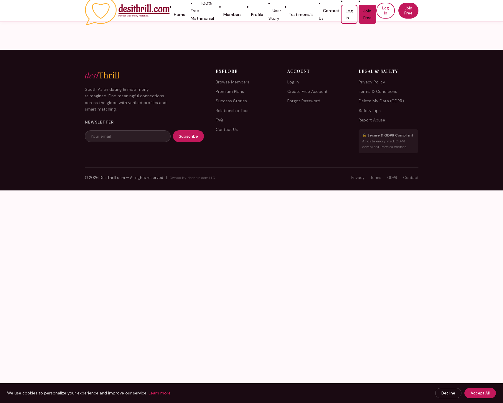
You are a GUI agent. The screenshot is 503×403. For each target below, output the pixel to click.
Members (232, 14)
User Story (274, 14)
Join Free (367, 14)
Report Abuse (372, 120)
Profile (257, 14)
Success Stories (231, 100)
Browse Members (232, 82)
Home (179, 14)
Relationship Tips (232, 110)
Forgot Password (303, 100)
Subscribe (188, 136)
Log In (349, 14)
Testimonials (301, 14)
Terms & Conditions (378, 91)
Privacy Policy (372, 82)
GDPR (392, 177)
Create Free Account (307, 91)
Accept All (480, 393)
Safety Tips (370, 110)
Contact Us (329, 14)
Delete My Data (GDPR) (381, 100)
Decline (448, 393)
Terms (375, 177)
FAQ (219, 120)
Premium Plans (230, 91)
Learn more (160, 393)
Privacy (358, 177)
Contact (410, 177)
